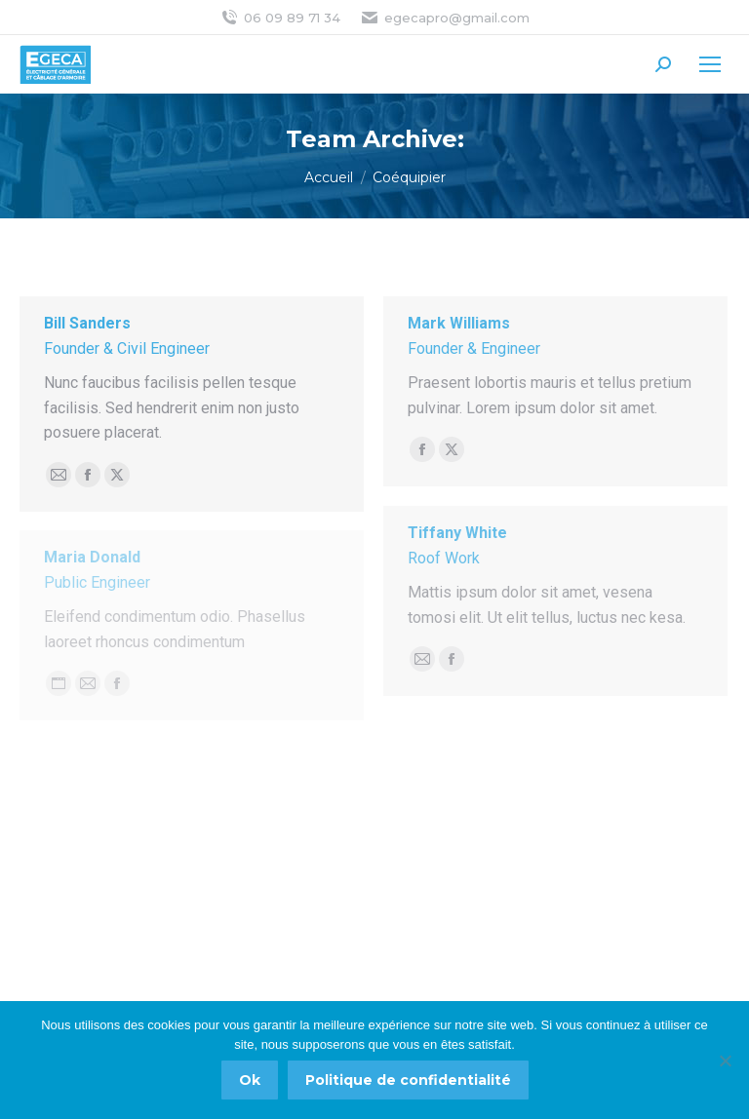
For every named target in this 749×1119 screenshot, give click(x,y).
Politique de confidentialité (408, 1080)
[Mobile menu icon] (709, 64)
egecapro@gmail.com (445, 18)
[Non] (724, 1060)
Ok (249, 1080)
